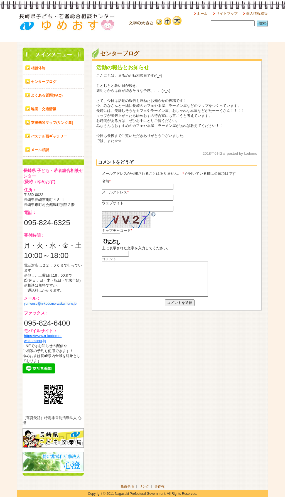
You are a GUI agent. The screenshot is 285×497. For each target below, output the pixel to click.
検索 (262, 23)
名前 (105, 181)
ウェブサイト (113, 203)
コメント (109, 259)
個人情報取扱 (257, 13)
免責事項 (127, 486)
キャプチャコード (116, 230)
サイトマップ (227, 13)
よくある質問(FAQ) (47, 95)
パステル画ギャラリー (49, 136)
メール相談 (40, 150)
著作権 (159, 486)
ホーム (202, 13)
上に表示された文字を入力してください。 (136, 248)
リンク (144, 486)
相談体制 (38, 68)
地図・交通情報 (43, 109)
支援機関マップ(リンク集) (52, 122)
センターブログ (43, 82)
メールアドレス (114, 192)
